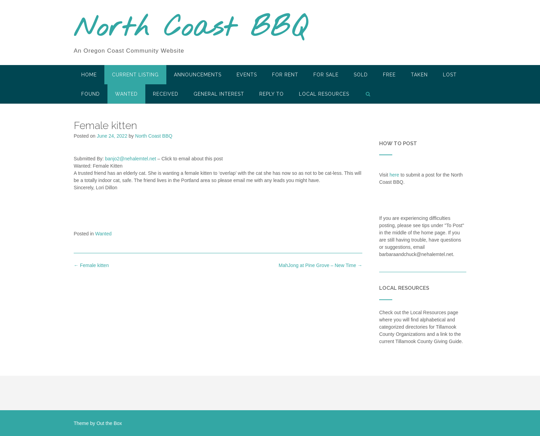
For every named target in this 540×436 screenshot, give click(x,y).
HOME (89, 74)
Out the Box (109, 423)
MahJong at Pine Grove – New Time (320, 265)
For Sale (326, 74)
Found (90, 94)
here (394, 175)
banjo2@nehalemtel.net (130, 158)
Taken (419, 74)
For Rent (285, 74)
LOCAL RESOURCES (324, 94)
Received (165, 94)
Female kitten (91, 265)
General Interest (219, 94)
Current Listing (135, 74)
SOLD (361, 74)
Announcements (197, 74)
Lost (450, 74)
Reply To (271, 94)
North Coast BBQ (190, 28)
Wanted (126, 94)
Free (389, 74)
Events (247, 74)
